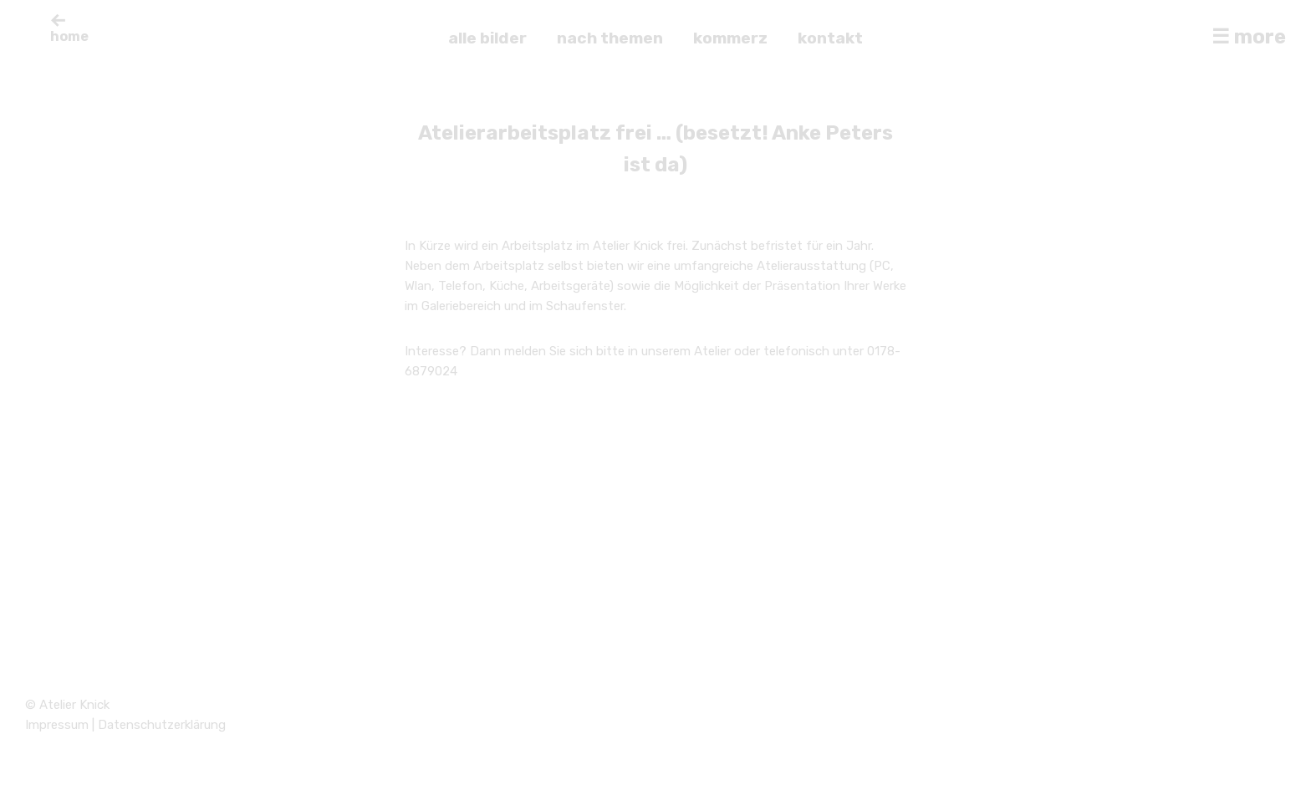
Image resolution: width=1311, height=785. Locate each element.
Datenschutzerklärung (162, 724)
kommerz (730, 38)
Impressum (57, 724)
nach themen (610, 38)
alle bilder (487, 38)
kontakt (830, 38)
